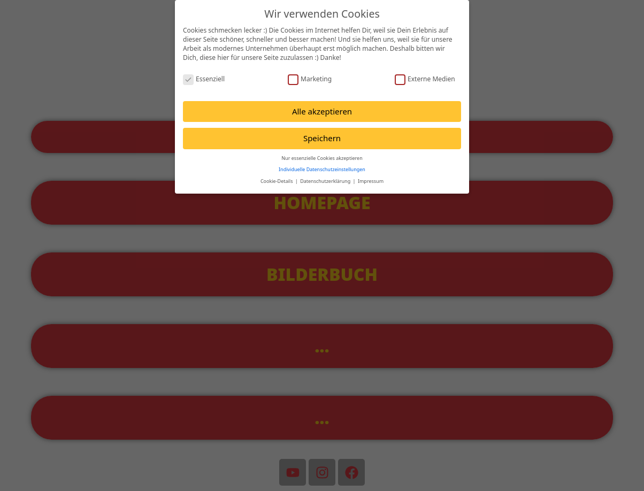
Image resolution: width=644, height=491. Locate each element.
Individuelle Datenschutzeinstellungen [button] (322, 169)
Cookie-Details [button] (277, 181)
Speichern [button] (322, 138)
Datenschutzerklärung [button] (325, 181)
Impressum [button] (371, 181)
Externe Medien (425, 78)
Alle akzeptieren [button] (322, 111)
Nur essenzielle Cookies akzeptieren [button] (321, 158)
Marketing (310, 78)
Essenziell (204, 78)
